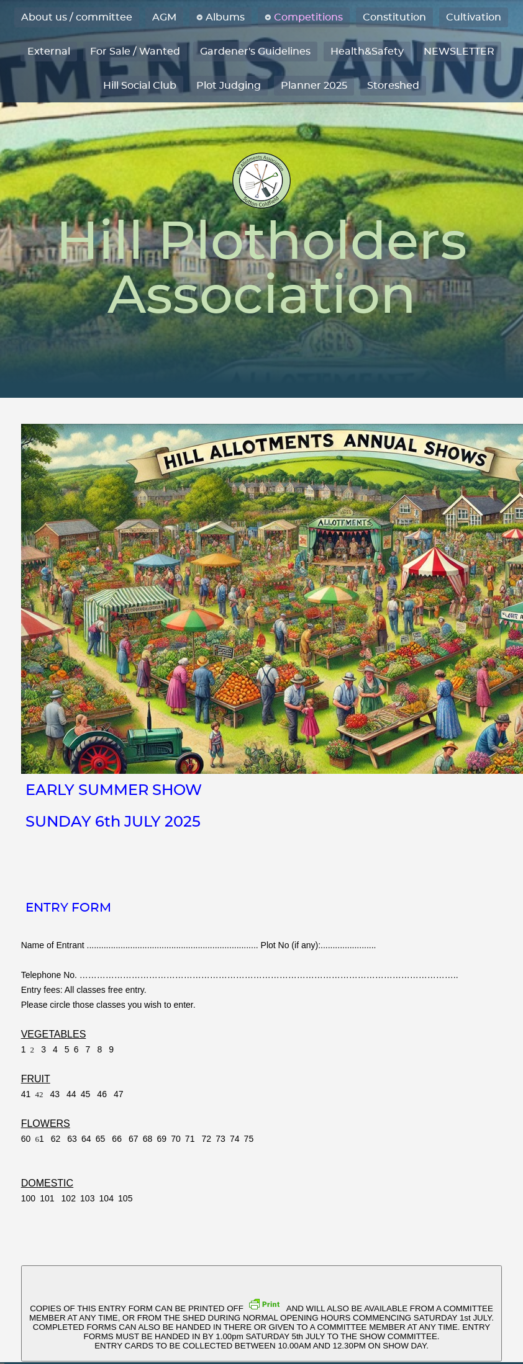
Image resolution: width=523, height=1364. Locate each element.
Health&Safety (367, 51)
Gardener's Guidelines (255, 51)
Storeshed (393, 86)
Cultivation (473, 17)
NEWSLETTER (459, 51)
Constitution (394, 17)
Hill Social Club (139, 86)
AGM (164, 17)
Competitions (308, 17)
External (48, 51)
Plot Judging (228, 86)
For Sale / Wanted (135, 51)
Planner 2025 (314, 86)
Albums (225, 17)
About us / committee (76, 17)
